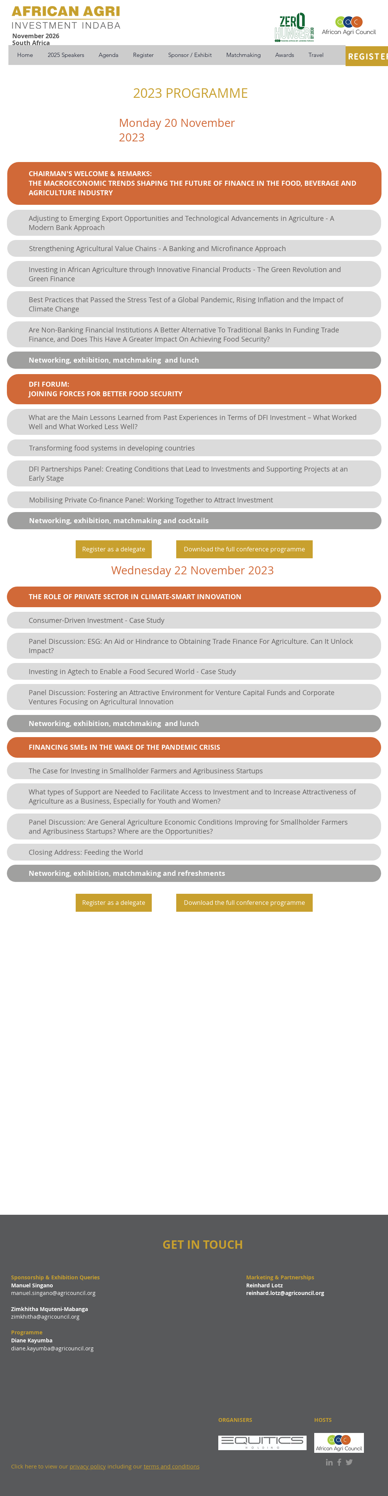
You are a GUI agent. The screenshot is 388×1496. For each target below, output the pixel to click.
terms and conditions (172, 1466)
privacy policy (88, 1466)
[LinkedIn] (329, 1462)
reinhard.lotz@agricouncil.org (285, 1293)
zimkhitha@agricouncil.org (45, 1316)
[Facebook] (339, 1462)
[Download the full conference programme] (244, 549)
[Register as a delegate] (114, 549)
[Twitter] (349, 1462)
